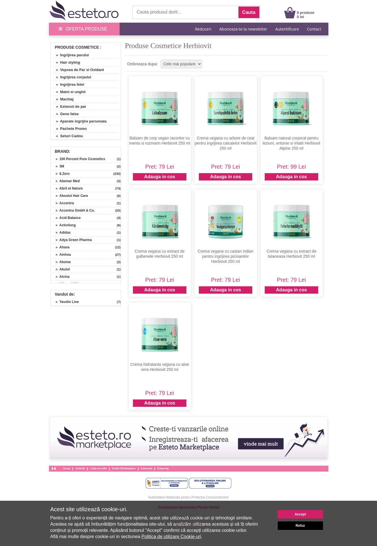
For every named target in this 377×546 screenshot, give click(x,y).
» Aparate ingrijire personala (79, 121)
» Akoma (61, 262)
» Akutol (61, 269)
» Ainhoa (61, 255)
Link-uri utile (98, 468)
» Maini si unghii (69, 92)
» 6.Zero (61, 174)
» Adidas (61, 233)
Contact (314, 29)
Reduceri (203, 29)
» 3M (58, 166)
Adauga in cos (159, 176)
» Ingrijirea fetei (68, 84)
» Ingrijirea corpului (71, 77)
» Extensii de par (69, 106)
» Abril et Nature (67, 188)
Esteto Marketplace (124, 468)
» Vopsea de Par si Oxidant (78, 70)
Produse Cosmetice (77, 47)
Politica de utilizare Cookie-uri (171, 536)
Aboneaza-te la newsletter (243, 29)
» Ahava (61, 247)
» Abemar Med (66, 181)
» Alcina (61, 277)
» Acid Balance (66, 218)
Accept (300, 514)
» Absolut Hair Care (70, 196)
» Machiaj (63, 99)
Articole (80, 468)
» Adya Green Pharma (72, 240)
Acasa (66, 468)
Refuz (300, 526)
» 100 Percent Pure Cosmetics (78, 159)
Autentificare (287, 29)
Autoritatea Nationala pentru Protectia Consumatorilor (188, 497)
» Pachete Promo (69, 128)
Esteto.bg (163, 468)
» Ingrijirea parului (70, 55)
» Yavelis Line (65, 302)
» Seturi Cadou (67, 136)
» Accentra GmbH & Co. (73, 210)
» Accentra (63, 203)
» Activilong (64, 225)
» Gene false (65, 114)
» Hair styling (66, 62)
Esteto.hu (146, 468)
